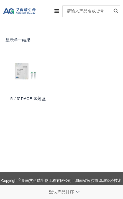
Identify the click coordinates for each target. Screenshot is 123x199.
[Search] (116, 11)
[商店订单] (63, 192)
